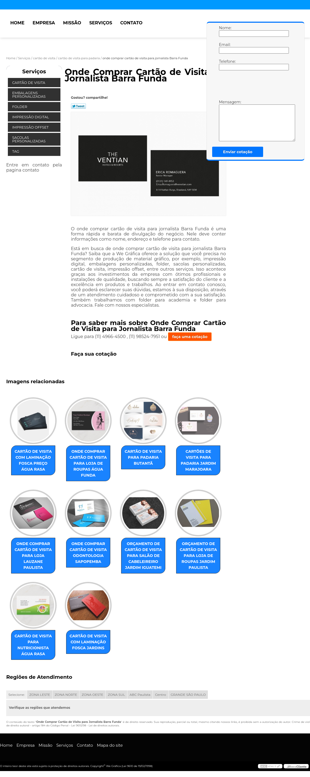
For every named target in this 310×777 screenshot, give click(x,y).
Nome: (224, 31)
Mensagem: (224, 120)
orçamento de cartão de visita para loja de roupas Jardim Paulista (198, 555)
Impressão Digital (31, 117)
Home (17, 22)
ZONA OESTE (92, 695)
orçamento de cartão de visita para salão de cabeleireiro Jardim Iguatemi (143, 555)
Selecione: (16, 695)
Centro (160, 695)
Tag (16, 151)
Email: (224, 48)
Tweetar (78, 106)
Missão (72, 22)
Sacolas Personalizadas (29, 139)
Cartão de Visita (29, 82)
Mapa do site (110, 745)
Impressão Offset (31, 127)
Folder (20, 106)
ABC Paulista (140, 695)
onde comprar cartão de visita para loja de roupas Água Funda (88, 463)
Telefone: (224, 64)
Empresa (44, 22)
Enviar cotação (237, 151)
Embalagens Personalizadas (29, 95)
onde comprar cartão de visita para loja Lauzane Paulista (33, 555)
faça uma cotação (190, 336)
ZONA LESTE (39, 695)
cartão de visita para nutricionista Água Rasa (33, 645)
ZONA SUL (116, 695)
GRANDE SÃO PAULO (188, 695)
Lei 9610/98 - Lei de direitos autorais (95, 725)
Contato (131, 22)
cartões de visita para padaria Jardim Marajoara (198, 460)
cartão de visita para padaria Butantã (143, 457)
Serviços (100, 22)
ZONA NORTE (66, 695)
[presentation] (253, 86)
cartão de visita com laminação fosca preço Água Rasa (33, 460)
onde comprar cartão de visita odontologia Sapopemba (88, 552)
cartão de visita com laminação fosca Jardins (88, 642)
